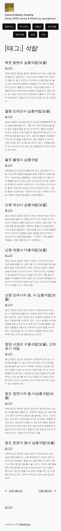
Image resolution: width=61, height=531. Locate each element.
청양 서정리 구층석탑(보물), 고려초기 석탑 (30, 346)
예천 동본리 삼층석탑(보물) (26, 63)
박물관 (38, 26)
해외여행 (19, 34)
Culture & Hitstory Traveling (19, 15)
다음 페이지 (47, 491)
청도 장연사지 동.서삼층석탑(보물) (29, 396)
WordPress (25, 524)
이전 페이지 (14, 491)
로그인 (9, 68)
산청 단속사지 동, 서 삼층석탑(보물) (30, 297)
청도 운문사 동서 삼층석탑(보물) (30, 443)
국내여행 (52, 26)
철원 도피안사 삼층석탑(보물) (28, 111)
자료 (43, 34)
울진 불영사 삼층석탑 (21, 160)
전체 (33, 34)
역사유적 (24, 26)
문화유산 (9, 26)
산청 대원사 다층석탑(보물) (26, 250)
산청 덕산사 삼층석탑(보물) (26, 205)
